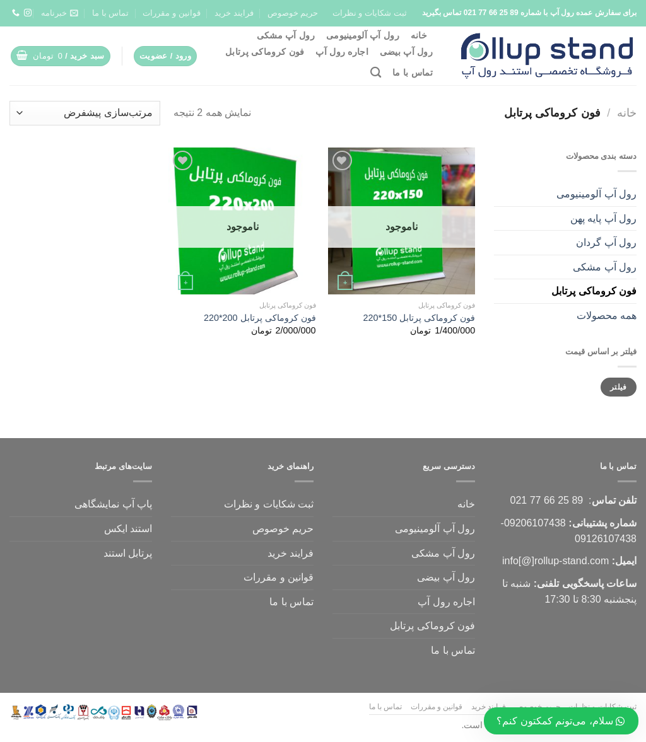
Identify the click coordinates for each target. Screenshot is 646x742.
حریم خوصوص (293, 13)
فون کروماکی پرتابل (264, 52)
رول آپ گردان (606, 242)
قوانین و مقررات (171, 13)
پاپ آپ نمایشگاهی (113, 504)
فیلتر (618, 387)
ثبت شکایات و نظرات (369, 13)
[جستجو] (375, 73)
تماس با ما (110, 13)
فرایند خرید (234, 13)
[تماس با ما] (16, 13)
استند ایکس (128, 528)
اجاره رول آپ (341, 52)
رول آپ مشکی (286, 35)
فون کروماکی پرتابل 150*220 (419, 318)
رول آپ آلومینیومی (362, 35)
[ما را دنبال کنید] (28, 13)
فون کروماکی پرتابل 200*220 (260, 318)
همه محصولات (607, 315)
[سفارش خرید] (84, 113)
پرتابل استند (127, 553)
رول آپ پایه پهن (603, 218)
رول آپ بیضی (406, 52)
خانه (419, 35)
